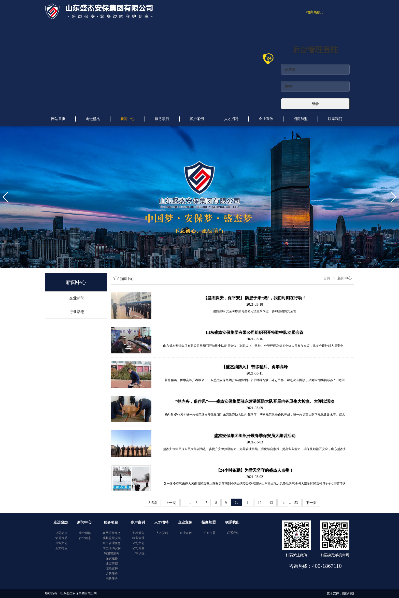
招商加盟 (300, 119)
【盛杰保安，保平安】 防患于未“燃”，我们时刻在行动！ (254, 298)
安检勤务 (138, 533)
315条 (152, 503)
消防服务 (112, 578)
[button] (191, 263)
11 (248, 503)
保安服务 (112, 558)
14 (282, 503)
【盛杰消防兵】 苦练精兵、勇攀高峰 (255, 367)
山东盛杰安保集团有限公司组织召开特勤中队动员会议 (255, 332)
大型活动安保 (112, 548)
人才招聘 (231, 119)
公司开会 (138, 548)
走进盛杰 (93, 119)
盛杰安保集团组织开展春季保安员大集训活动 (254, 435)
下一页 (311, 503)
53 (296, 503)
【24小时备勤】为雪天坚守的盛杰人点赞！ (254, 470)
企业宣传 (266, 119)
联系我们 (335, 119)
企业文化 (61, 543)
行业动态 (76, 312)
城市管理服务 (112, 543)
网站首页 (58, 119)
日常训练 (138, 553)
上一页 (170, 503)
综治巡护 (112, 568)
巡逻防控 (112, 563)
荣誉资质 (61, 538)
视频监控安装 (112, 538)
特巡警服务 (111, 553)
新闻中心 (127, 119)
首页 (326, 278)
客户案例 (197, 119)
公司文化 (138, 543)
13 (271, 503)
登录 (315, 103)
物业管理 (138, 538)
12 (259, 503)
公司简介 (61, 533)
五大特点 (61, 548)
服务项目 (162, 119)
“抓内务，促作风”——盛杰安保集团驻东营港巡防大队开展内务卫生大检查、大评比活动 (254, 401)
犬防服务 (112, 573)
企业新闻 (76, 298)
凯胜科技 (348, 593)
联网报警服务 (112, 533)
